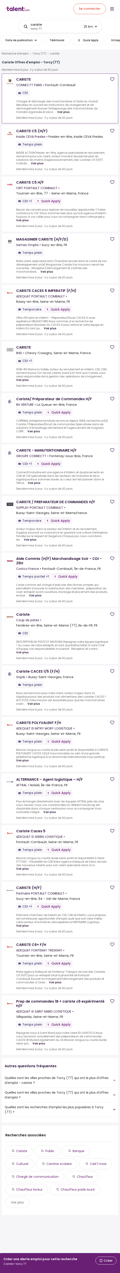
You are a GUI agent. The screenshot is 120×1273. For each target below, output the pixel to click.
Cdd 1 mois (98, 1164)
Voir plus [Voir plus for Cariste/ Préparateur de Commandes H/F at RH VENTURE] (33, 431)
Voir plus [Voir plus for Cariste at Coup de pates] (22, 652)
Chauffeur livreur (29, 1189)
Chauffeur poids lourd (78, 1189)
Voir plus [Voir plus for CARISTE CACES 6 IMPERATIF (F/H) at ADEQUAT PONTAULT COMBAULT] (50, 328)
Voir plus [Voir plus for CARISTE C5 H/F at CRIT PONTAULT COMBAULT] (22, 220)
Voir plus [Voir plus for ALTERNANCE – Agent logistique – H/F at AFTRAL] (49, 812)
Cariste (21, 1151)
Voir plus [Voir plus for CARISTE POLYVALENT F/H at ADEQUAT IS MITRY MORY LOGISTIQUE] (22, 760)
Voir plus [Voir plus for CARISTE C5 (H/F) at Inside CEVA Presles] (37, 163)
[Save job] (112, 79)
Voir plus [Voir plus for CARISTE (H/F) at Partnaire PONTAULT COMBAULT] (22, 926)
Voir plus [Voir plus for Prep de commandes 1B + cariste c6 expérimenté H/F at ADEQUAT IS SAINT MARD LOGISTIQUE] (39, 1043)
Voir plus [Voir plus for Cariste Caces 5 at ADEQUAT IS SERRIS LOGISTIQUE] (22, 869)
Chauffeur (85, 1176)
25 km (90, 26)
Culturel (22, 1164)
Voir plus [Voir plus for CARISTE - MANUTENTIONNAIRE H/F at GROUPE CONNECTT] (34, 483)
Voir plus (17, 1202)
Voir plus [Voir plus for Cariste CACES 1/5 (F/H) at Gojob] (33, 704)
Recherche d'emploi (15, 53)
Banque (78, 1151)
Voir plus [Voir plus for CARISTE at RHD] (22, 380)
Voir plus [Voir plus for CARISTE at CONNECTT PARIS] (63, 112)
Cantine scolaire (59, 1164)
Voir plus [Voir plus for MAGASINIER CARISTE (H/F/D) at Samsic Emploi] (47, 272)
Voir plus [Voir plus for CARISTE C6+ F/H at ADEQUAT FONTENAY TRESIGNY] (55, 982)
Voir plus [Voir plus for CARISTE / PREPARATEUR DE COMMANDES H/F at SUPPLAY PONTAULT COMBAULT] (30, 539)
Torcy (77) (39, 53)
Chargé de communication (37, 1176)
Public (49, 1151)
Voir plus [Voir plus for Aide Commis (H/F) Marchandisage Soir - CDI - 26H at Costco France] (35, 595)
